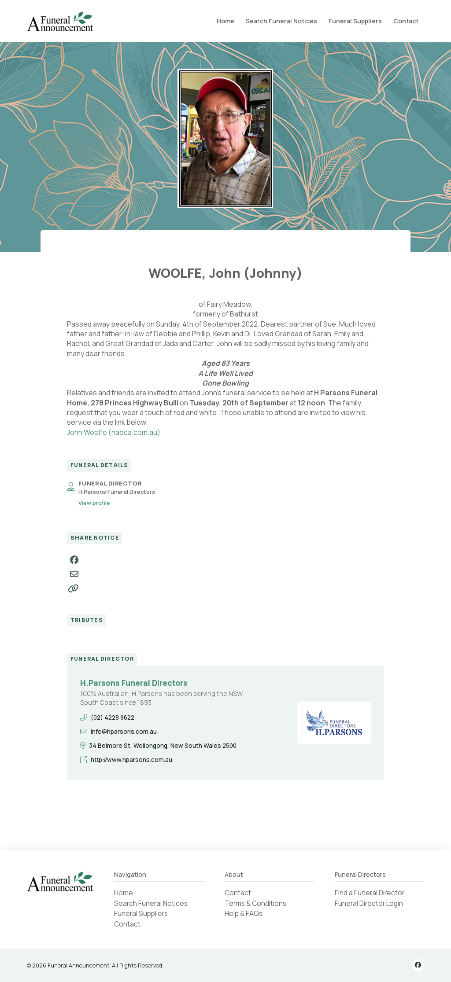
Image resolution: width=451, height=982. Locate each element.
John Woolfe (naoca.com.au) (113, 432)
